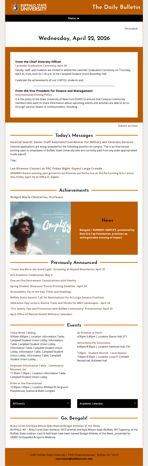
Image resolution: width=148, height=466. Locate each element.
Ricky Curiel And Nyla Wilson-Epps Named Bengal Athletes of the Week (55, 426)
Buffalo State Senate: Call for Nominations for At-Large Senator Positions (57, 297)
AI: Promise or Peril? (89, 332)
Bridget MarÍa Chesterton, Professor (36, 197)
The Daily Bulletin (116, 7)
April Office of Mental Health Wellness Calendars (41, 314)
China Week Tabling (23, 332)
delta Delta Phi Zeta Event (93, 343)
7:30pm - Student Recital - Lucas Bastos (102, 353)
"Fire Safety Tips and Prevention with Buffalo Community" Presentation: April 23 (61, 308)
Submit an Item (128, 125)
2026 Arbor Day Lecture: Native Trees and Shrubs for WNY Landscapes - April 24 (60, 303)
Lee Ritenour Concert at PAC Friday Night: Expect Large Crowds (56, 168)
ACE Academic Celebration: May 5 (31, 275)
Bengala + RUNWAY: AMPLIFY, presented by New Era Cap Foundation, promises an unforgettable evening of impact (107, 233)
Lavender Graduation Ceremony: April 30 (41, 65)
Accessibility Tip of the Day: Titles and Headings (40, 291)
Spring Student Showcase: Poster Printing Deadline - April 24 (48, 286)
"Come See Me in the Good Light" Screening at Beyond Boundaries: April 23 (57, 269)
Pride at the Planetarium (26, 383)
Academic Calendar (91, 403)
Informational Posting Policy (33, 94)
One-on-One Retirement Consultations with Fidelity (43, 280)
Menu (72, 18)
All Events (19, 403)
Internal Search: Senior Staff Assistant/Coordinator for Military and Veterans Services (71, 142)
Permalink (131, 28)
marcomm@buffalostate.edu (74, 458)
